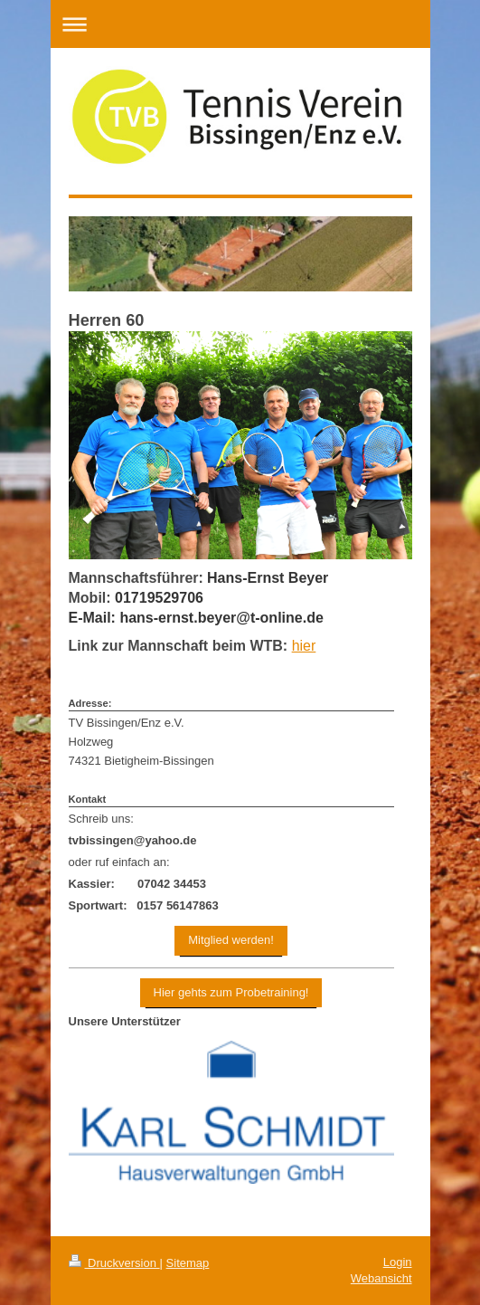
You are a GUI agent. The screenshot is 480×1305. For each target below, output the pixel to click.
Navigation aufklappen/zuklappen (240, 24)
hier (304, 645)
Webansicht (381, 1278)
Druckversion (114, 1263)
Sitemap (188, 1263)
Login (397, 1262)
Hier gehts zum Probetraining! (231, 992)
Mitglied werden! (231, 940)
